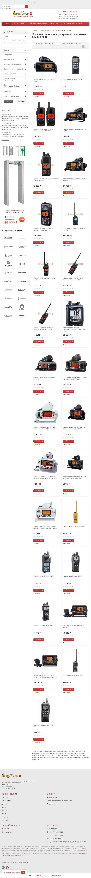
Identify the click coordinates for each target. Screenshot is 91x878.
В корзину (38, 93)
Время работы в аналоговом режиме (15, 86)
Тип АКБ (15, 91)
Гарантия (5, 807)
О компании (6, 817)
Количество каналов (15, 64)
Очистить (21, 101)
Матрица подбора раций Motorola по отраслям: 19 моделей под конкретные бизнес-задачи (15, 127)
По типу (49, 30)
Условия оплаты (19, 2)
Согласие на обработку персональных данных (38, 853)
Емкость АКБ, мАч (15, 96)
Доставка (5, 804)
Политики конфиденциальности (13, 855)
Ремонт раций (52, 797)
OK (23, 872)
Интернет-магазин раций (10, 781)
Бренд (15, 50)
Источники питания (73, 23)
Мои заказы (6, 828)
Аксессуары (19, 23)
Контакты (46, 2)
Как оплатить (6, 800)
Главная (35, 30)
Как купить (6, 2)
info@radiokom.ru (27, 16)
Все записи (5, 140)
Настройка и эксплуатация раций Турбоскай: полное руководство (13, 135)
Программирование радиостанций (59, 800)
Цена (15, 36)
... (87, 23)
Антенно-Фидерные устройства (44, 23)
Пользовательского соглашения (79, 853)
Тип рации (15, 55)
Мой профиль (7, 832)
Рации (6, 23)
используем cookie (13, 872)
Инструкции (6, 810)
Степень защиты (15, 74)
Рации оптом (51, 804)
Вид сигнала (15, 60)
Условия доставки (34, 2)
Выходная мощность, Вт (15, 69)
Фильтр (8, 32)
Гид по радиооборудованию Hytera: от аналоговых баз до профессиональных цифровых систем (15, 118)
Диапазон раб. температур (15, 79)
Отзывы (4, 813)
